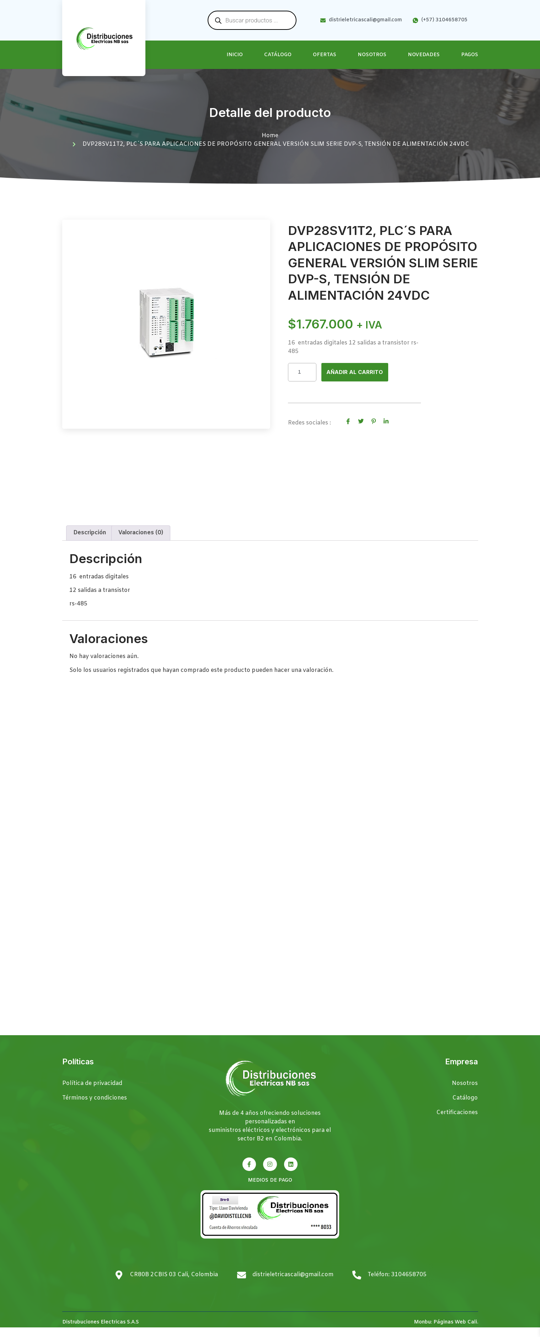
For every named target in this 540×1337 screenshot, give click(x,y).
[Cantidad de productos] (302, 372)
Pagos (469, 55)
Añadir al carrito (356, 372)
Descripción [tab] (89, 542)
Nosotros (372, 55)
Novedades (424, 55)
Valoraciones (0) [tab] (140, 542)
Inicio (235, 55)
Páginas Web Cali (455, 1331)
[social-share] (348, 422)
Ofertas (324, 55)
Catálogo (278, 55)
